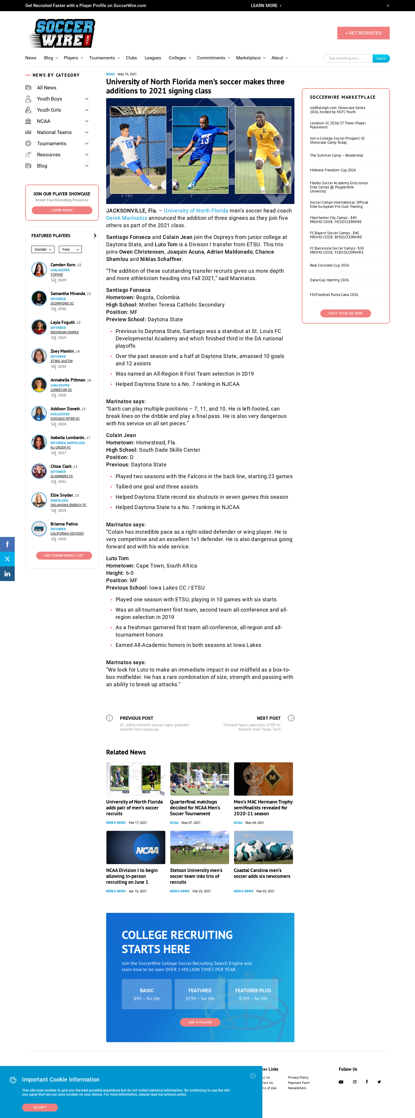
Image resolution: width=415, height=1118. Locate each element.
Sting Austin (62, 361)
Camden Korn (63, 264)
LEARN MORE (264, 5)
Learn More (62, 210)
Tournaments (102, 58)
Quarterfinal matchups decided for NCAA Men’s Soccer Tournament (195, 808)
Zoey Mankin (63, 351)
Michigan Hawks (65, 332)
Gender (41, 249)
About (277, 58)
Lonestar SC (61, 390)
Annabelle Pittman (68, 380)
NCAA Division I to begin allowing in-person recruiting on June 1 (132, 876)
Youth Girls (43, 110)
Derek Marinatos (126, 218)
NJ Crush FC (61, 447)
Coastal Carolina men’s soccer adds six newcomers (262, 873)
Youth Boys (43, 99)
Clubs (131, 58)
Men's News (116, 823)
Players (71, 58)
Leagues (153, 58)
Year (66, 249)
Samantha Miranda (68, 293)
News (30, 58)
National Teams (48, 132)
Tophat (57, 275)
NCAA (37, 121)
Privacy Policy (298, 1077)
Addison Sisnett (66, 408)
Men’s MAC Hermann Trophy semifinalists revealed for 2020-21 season (263, 808)
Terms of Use (266, 1088)
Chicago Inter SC (65, 419)
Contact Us (265, 1083)
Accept (40, 1107)
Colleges (177, 58)
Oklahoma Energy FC (68, 505)
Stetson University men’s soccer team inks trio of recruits (196, 876)
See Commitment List (64, 556)
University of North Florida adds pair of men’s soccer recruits (134, 808)
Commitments (211, 58)
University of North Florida (196, 210)
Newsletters (297, 1088)
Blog (48, 58)
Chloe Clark (62, 466)
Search (381, 58)
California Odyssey (67, 533)
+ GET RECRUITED (364, 33)
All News (40, 88)
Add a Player (200, 1022)
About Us (263, 1077)
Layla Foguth (63, 322)
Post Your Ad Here (346, 313)
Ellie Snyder (62, 495)
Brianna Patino (64, 524)
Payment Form (299, 1083)
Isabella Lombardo (68, 437)
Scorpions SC (62, 303)
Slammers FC (62, 476)
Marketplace (248, 58)
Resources (43, 155)
